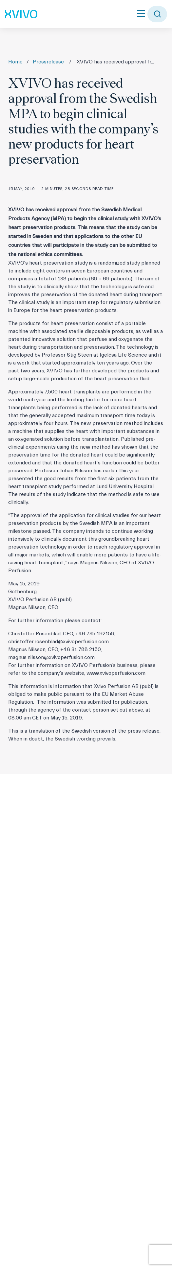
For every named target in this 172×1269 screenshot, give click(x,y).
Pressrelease (48, 62)
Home (15, 62)
